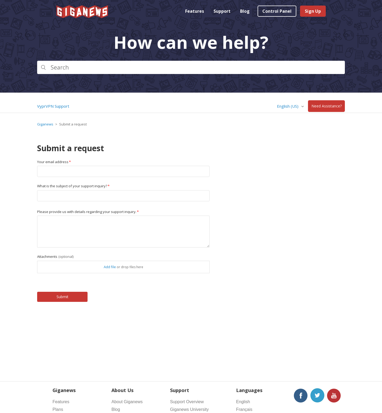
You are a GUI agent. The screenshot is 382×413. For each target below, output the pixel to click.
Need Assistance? (326, 106)
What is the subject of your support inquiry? (72, 186)
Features (194, 11)
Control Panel (277, 11)
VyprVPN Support (53, 106)
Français (244, 409)
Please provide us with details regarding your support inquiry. (86, 211)
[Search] (191, 67)
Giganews (45, 124)
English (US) (288, 106)
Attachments (55, 256)
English (243, 401)
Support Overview (187, 401)
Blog (245, 11)
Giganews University (189, 409)
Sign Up (313, 11)
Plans (58, 409)
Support (222, 11)
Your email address (52, 161)
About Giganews (126, 401)
